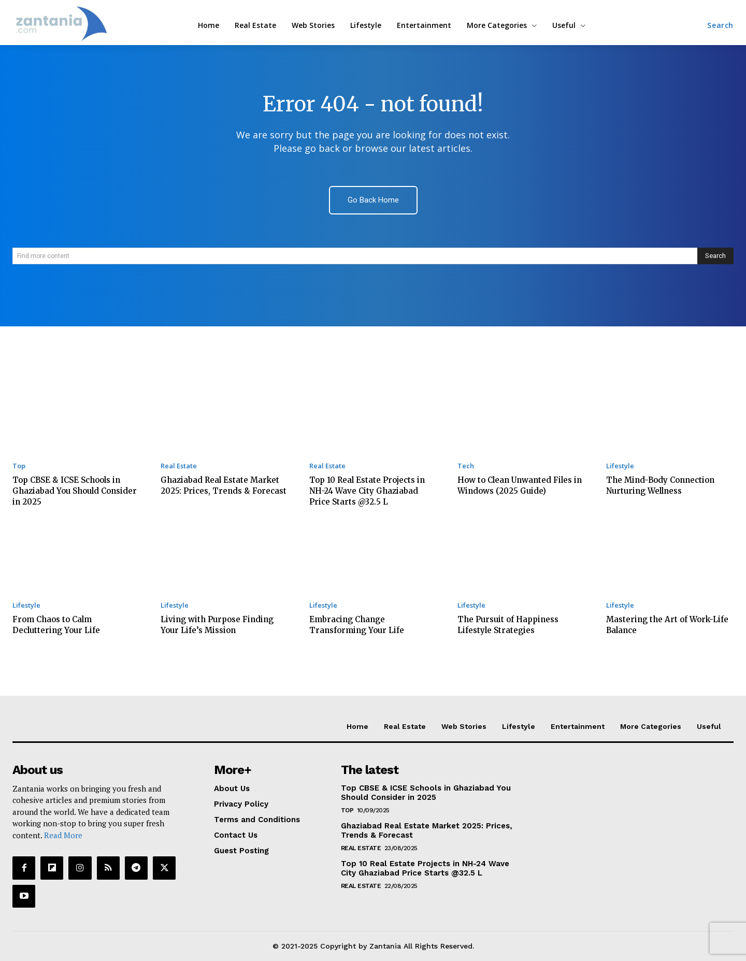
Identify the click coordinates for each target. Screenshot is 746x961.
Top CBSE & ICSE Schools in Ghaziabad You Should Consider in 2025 (74, 491)
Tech (465, 466)
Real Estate (179, 466)
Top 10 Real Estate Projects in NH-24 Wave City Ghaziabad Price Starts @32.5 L (367, 491)
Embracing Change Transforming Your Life (356, 624)
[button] (720, 25)
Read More (63, 835)
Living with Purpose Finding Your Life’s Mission (217, 624)
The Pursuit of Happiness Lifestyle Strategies (507, 624)
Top (18, 466)
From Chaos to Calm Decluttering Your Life (56, 624)
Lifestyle (620, 466)
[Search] (715, 256)
